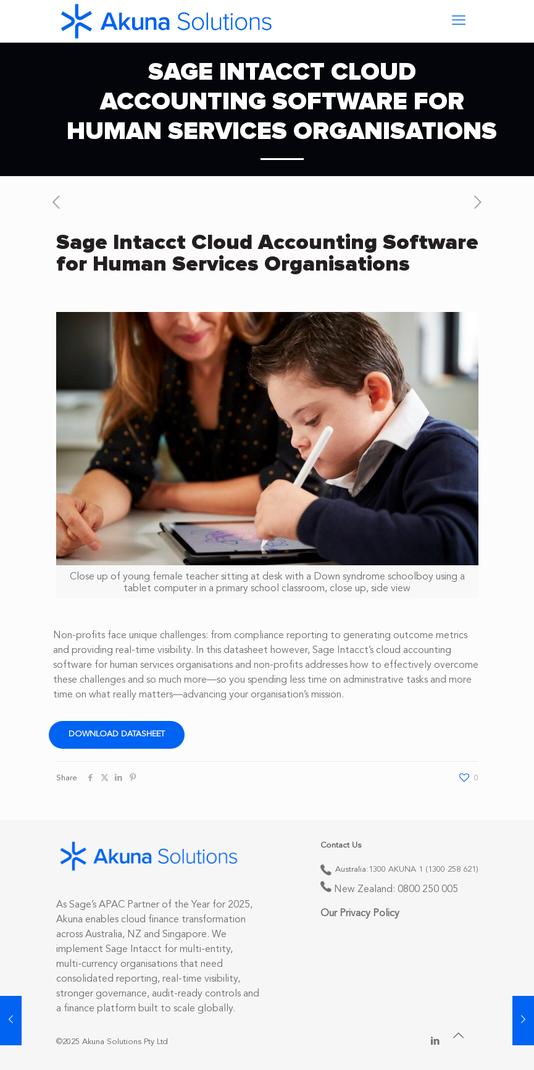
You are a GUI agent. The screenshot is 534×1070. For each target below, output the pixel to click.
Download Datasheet (117, 734)
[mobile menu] (458, 21)
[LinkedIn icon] (435, 1042)
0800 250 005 (428, 890)
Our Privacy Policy (359, 914)
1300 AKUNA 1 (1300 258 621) (423, 870)
